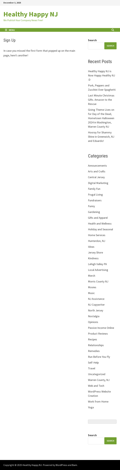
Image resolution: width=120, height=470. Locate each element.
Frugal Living (95, 194)
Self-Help (93, 362)
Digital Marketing (98, 183)
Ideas (91, 246)
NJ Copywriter (96, 304)
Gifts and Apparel (98, 218)
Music (91, 293)
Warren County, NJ (99, 380)
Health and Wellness (100, 223)
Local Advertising (98, 270)
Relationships (96, 345)
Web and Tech (96, 385)
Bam (74, 465)
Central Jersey (96, 177)
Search (92, 40)
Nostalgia (93, 316)
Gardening (94, 212)
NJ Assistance (96, 299)
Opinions (93, 322)
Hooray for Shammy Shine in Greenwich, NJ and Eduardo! (101, 137)
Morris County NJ (98, 281)
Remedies (94, 351)
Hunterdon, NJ (96, 241)
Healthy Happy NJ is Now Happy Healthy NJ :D (101, 75)
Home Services (96, 235)
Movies (92, 287)
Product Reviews (98, 333)
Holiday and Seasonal (100, 229)
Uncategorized (96, 374)
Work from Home (98, 401)
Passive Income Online (101, 328)
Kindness (93, 258)
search (110, 45)
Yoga (91, 407)
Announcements (97, 165)
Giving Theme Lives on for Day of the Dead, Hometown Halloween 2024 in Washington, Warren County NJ (101, 118)
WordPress (61, 465)
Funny (91, 206)
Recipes (92, 339)
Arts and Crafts (96, 171)
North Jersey (95, 310)
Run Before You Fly (99, 357)
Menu (10, 29)
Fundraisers (95, 200)
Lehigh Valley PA (97, 264)
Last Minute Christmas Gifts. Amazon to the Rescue (101, 100)
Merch (91, 275)
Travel (91, 368)
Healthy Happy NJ (30, 14)
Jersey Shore (95, 252)
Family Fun (94, 189)
